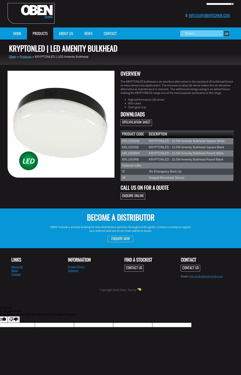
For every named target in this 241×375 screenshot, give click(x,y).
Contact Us (134, 268)
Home (17, 34)
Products (40, 34)
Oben (12, 56)
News (88, 34)
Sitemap (73, 270)
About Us (66, 34)
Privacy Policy (76, 267)
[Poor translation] (14, 319)
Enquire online (133, 196)
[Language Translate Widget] (220, 4)
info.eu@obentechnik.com (209, 16)
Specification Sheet (136, 122)
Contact (110, 34)
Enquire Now (120, 239)
